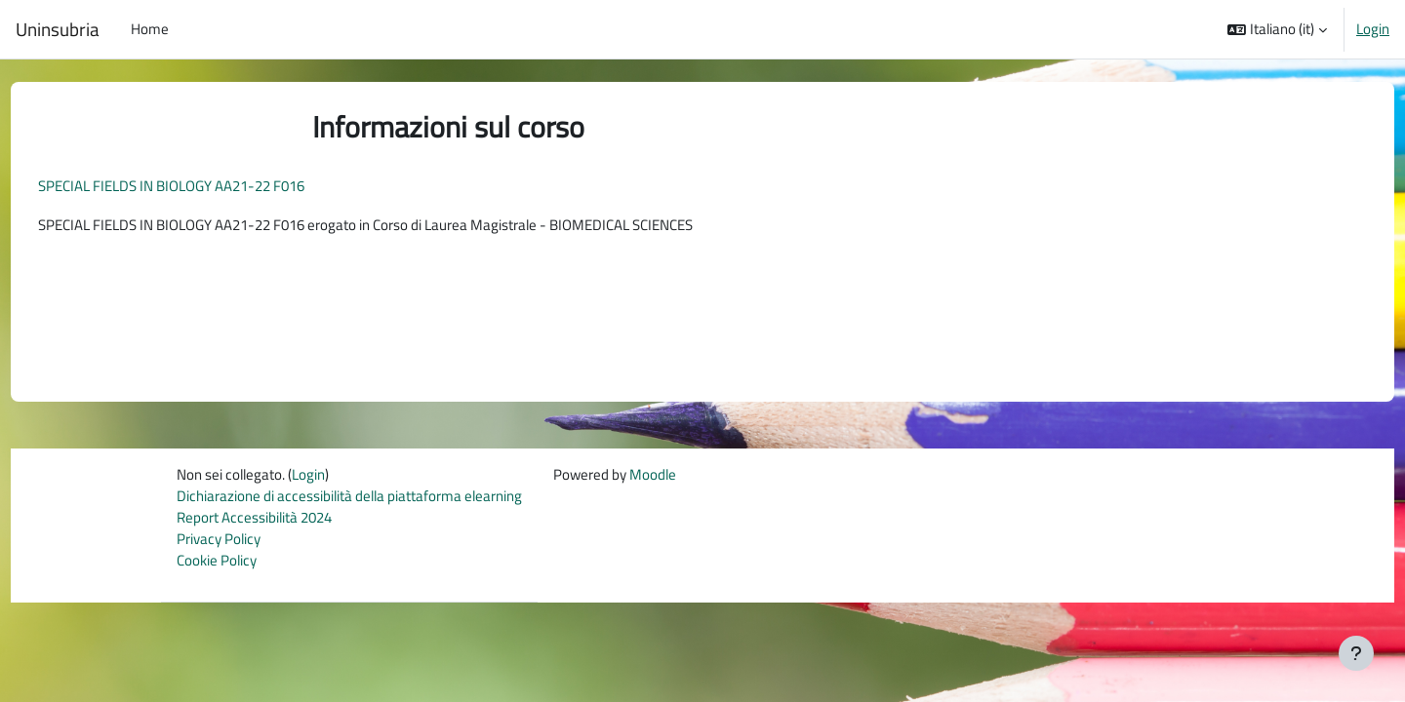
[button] (1277, 29)
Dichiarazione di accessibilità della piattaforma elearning (349, 500)
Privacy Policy (219, 544)
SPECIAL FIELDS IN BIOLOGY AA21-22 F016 (207, 186)
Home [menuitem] (150, 29)
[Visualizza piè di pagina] (1356, 653)
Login (1372, 29)
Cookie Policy (217, 566)
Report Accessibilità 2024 (254, 522)
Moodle (652, 478)
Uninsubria (58, 29)
